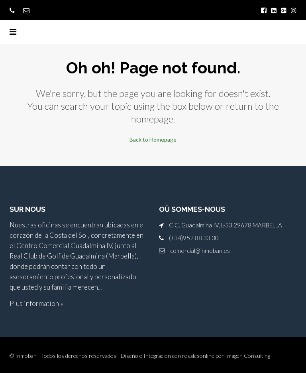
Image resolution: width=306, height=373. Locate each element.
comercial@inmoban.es (200, 250)
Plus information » (36, 303)
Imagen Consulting (247, 355)
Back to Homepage (153, 139)
